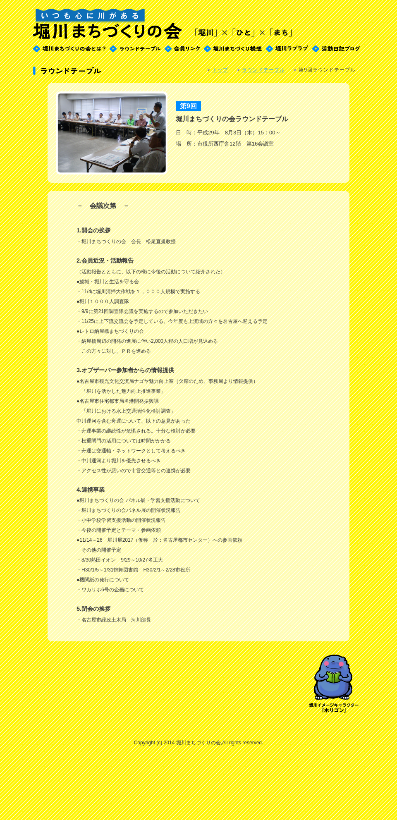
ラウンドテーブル (263, 70)
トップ (220, 70)
